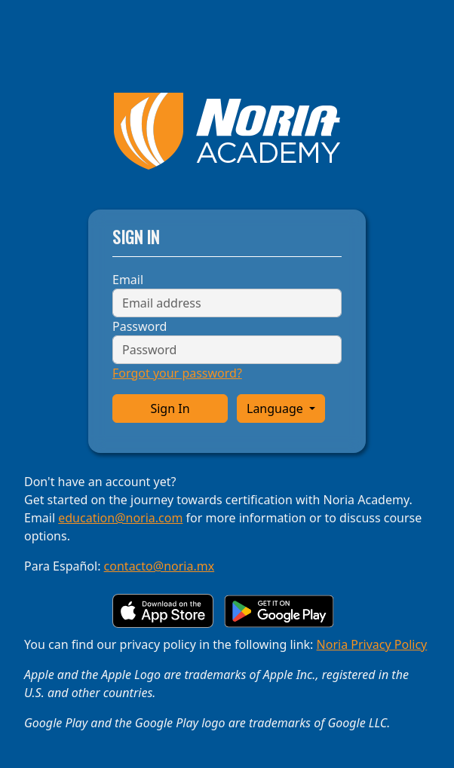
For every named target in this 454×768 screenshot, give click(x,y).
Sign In (169, 408)
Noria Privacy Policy (372, 644)
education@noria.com (120, 517)
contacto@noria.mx (159, 566)
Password (139, 326)
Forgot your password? (177, 373)
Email (127, 279)
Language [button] (276, 408)
